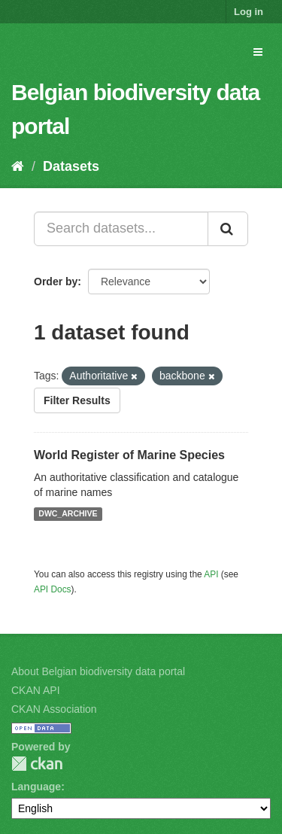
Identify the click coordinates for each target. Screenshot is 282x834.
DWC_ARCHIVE (67, 514)
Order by (55, 281)
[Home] (17, 166)
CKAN (36, 764)
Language (36, 787)
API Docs (52, 589)
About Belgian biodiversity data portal (98, 671)
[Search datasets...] (121, 229)
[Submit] (228, 229)
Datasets (71, 166)
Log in (248, 11)
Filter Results (77, 400)
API (211, 574)
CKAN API (35, 690)
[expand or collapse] (258, 52)
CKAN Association (54, 709)
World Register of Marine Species (129, 455)
